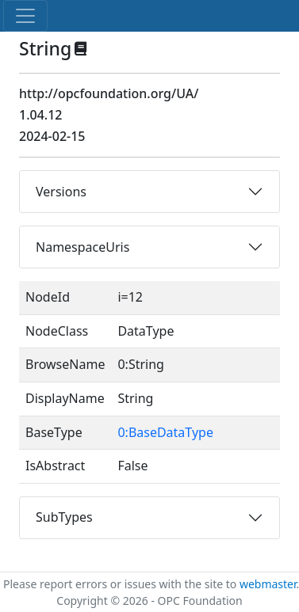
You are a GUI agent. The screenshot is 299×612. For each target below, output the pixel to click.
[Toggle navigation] (25, 16)
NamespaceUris (82, 247)
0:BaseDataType (165, 432)
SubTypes (64, 517)
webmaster (268, 583)
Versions (61, 191)
